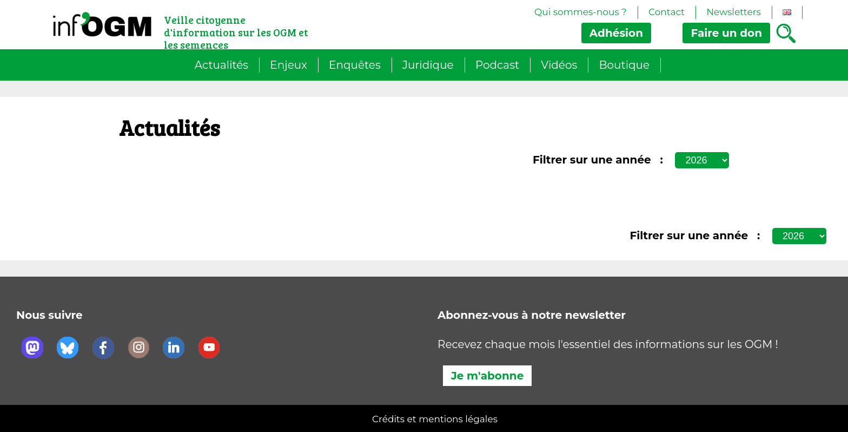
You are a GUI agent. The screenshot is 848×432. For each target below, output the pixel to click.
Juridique (428, 64)
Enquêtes (355, 64)
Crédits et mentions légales (435, 419)
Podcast (497, 64)
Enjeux (288, 64)
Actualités (221, 64)
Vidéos (559, 64)
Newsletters (733, 11)
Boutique (624, 64)
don (726, 33)
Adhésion (616, 33)
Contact (666, 11)
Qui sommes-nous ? (580, 11)
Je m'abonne (487, 375)
